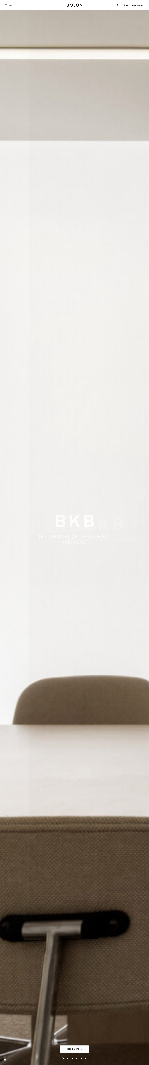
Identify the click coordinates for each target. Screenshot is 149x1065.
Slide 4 (81, 1058)
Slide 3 (76, 1058)
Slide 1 (67, 1058)
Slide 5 (85, 1058)
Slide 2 (72, 1058)
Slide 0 (63, 1058)
